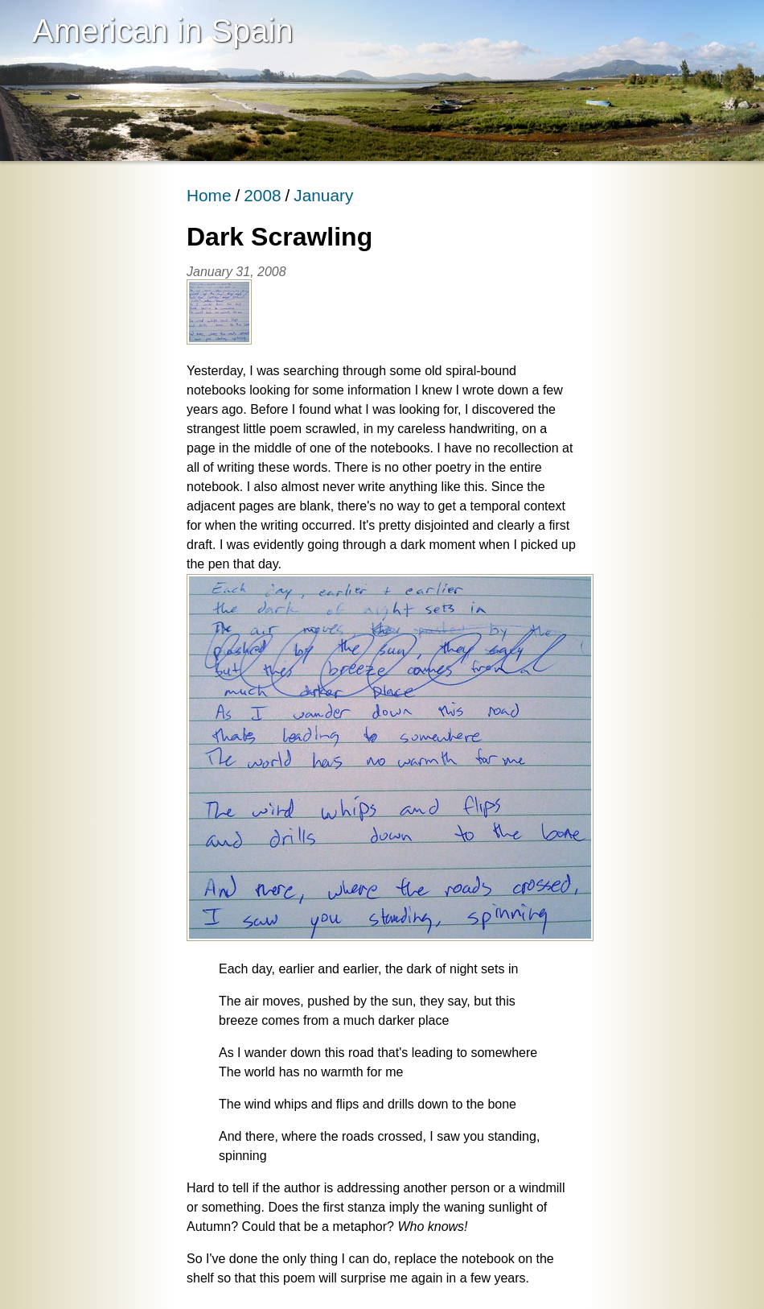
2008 (262, 195)
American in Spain (163, 30)
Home (209, 195)
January (323, 195)
